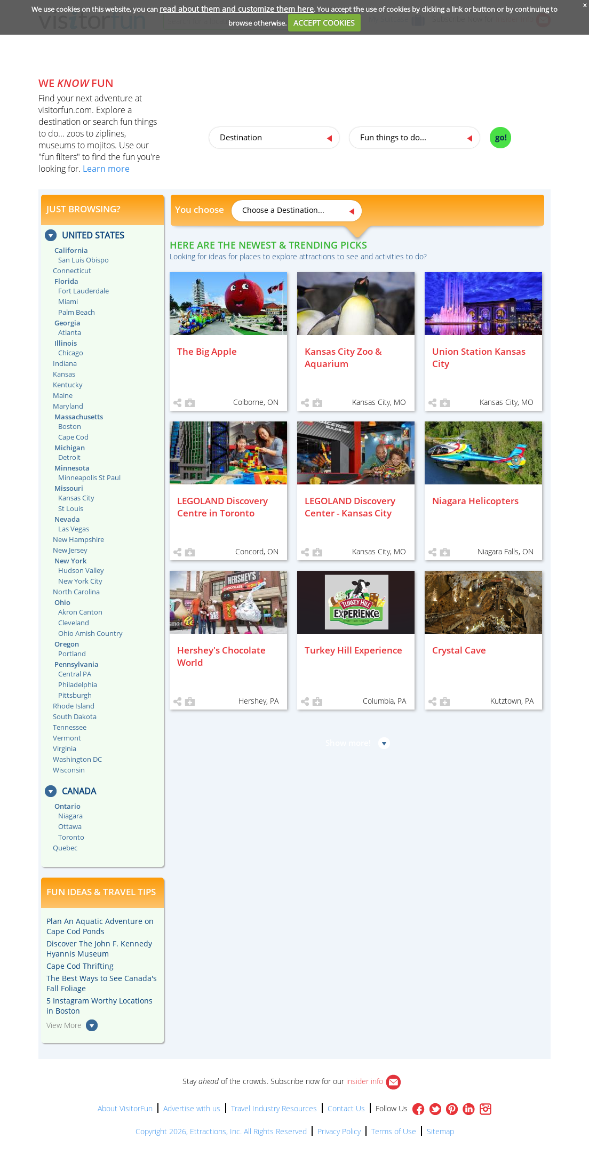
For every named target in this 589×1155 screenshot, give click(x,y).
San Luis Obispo (83, 260)
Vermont (67, 738)
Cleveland (73, 622)
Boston (69, 426)
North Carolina (76, 591)
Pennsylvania (76, 664)
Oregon (66, 644)
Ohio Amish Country (90, 633)
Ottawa (70, 826)
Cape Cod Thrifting (80, 966)
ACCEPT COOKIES (324, 23)
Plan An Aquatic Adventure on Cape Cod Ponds (100, 926)
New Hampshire (78, 539)
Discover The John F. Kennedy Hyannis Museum (99, 948)
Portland (72, 653)
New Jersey (70, 550)
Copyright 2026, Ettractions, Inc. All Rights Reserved (221, 1131)
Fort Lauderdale (83, 291)
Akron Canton (80, 612)
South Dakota (75, 716)
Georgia (67, 323)
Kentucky (68, 384)
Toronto (71, 837)
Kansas (64, 374)
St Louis (70, 508)
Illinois (65, 343)
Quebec (65, 848)
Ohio (62, 602)
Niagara (70, 816)
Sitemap (440, 1131)
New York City (80, 581)
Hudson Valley (81, 570)
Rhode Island (73, 706)
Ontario (67, 806)
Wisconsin (69, 770)
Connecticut (72, 270)
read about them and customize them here (237, 9)
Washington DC (77, 759)
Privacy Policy (339, 1131)
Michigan (69, 447)
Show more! (348, 742)
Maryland (68, 406)
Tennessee (69, 727)
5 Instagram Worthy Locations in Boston (99, 1005)
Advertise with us (191, 1108)
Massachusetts (78, 416)
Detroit (69, 457)
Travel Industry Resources (274, 1108)
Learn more (106, 168)
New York (70, 560)
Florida (66, 281)
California (71, 250)
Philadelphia (77, 684)
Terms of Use (393, 1131)
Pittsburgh (75, 695)
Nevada (67, 519)
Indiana (65, 363)
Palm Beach (76, 312)
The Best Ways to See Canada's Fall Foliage (101, 983)
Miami (68, 301)
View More (64, 1025)
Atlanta (69, 332)
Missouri (68, 488)
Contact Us (346, 1108)
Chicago (70, 352)
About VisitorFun (125, 1108)
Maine (63, 395)
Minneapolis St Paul (89, 477)
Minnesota (72, 468)
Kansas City (76, 498)
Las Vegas (73, 528)
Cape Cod (73, 437)
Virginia (64, 748)
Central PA (74, 674)
